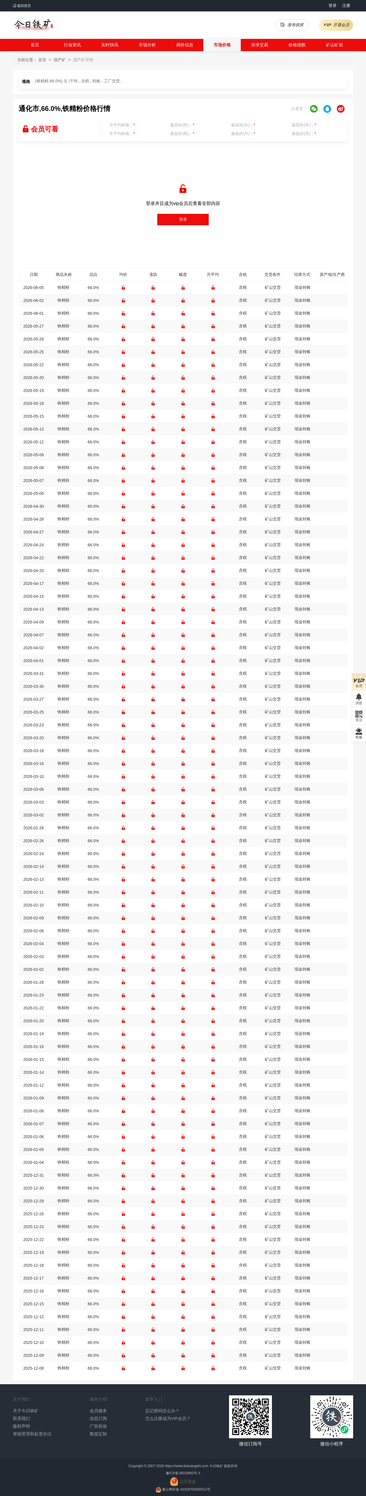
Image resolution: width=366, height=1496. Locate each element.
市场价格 (222, 44)
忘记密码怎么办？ (162, 1410)
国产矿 (60, 59)
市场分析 (147, 44)
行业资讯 (72, 44)
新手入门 (153, 1399)
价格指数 (297, 44)
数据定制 (98, 1433)
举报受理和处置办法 (32, 1433)
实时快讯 (109, 44)
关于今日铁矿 (26, 1410)
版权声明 (21, 1426)
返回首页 (22, 6)
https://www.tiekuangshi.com (186, 1466)
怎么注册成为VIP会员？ (168, 1418)
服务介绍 (98, 1399)
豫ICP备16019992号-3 (183, 1473)
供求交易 (259, 44)
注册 (346, 5)
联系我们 (21, 1418)
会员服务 (98, 1410)
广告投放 (98, 1426)
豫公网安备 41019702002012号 (186, 1489)
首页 (35, 44)
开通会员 (336, 25)
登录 (333, 5)
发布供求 (292, 25)
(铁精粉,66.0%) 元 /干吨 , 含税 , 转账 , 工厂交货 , (78, 81)
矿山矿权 (334, 44)
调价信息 (184, 44)
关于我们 (21, 1399)
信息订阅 (98, 1418)
